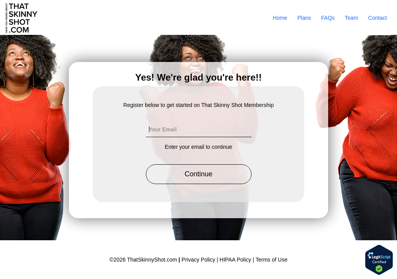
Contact (377, 18)
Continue (198, 174)
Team (351, 18)
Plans (304, 18)
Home (280, 18)
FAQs (328, 18)
